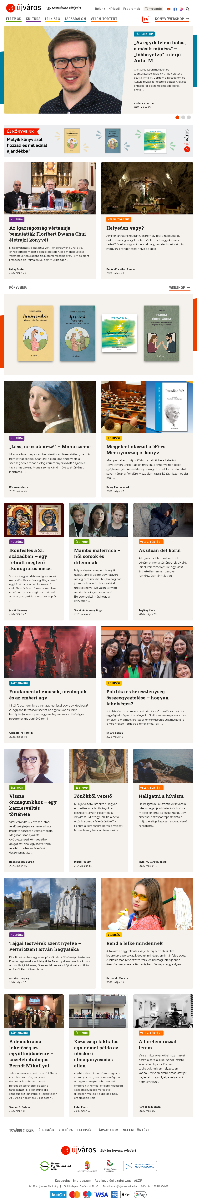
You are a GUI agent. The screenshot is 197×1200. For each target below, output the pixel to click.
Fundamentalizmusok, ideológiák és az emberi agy (48, 694)
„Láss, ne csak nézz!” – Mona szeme (50, 446)
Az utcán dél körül (160, 550)
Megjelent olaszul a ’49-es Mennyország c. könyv (135, 449)
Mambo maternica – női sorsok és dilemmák (97, 556)
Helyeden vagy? (125, 228)
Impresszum (82, 1181)
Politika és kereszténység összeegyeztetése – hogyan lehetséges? (137, 697)
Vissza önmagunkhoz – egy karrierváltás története (33, 805)
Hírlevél (114, 9)
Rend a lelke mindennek (134, 943)
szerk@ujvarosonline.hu (124, 1186)
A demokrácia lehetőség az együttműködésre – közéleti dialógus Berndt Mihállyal (31, 1053)
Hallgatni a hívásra (161, 796)
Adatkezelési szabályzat (113, 1181)
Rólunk (100, 9)
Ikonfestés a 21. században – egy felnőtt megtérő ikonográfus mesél (30, 559)
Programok (131, 9)
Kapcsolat (62, 1181)
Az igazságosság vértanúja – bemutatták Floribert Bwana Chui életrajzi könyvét (47, 234)
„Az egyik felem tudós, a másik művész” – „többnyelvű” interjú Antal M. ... (160, 51)
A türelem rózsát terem (158, 1044)
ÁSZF (138, 1181)
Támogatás (153, 9)
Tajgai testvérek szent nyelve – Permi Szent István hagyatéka (45, 946)
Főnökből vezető (93, 796)
